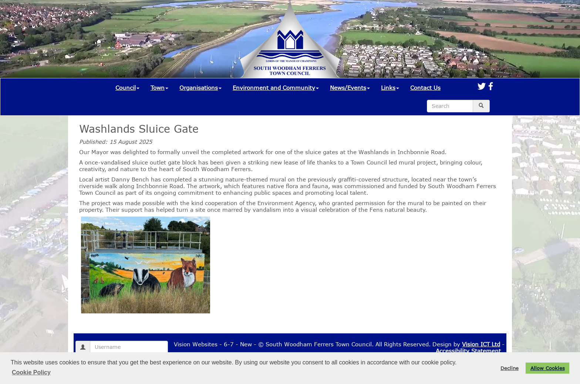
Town (159, 87)
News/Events (350, 87)
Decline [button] (509, 368)
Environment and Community (276, 87)
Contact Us (425, 87)
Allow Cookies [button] (547, 368)
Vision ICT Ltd (481, 344)
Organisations (200, 87)
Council (127, 87)
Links (390, 87)
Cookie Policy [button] (31, 372)
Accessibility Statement (468, 350)
